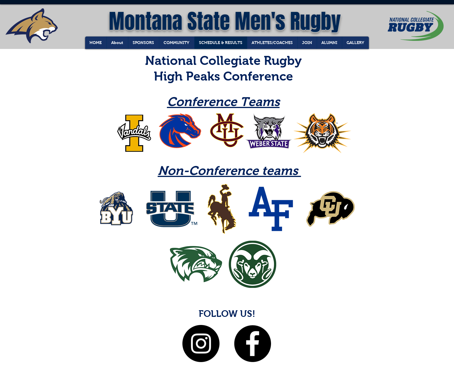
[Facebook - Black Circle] (252, 343)
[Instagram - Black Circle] (200, 343)
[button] (355, 42)
